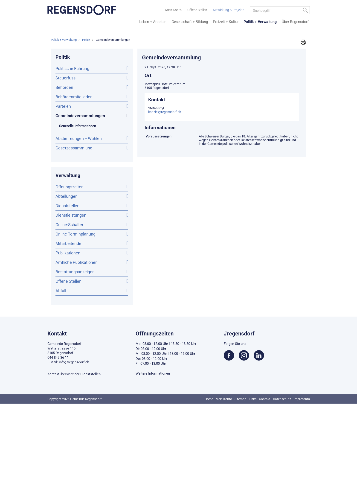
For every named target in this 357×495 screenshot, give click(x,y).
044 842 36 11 (58, 357)
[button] (303, 42)
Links (252, 399)
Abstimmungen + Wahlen (78, 138)
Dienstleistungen (70, 215)
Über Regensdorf (295, 22)
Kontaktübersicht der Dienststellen (74, 374)
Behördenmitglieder (73, 96)
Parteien (63, 106)
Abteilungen (66, 196)
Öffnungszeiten (69, 186)
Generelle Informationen (77, 126)
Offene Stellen (68, 281)
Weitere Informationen (153, 373)
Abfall (60, 290)
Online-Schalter (69, 224)
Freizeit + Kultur (225, 22)
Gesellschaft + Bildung (189, 22)
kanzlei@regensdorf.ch (164, 112)
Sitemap (240, 399)
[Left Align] (305, 11)
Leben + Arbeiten (152, 22)
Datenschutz (282, 399)
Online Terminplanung (75, 234)
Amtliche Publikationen (76, 262)
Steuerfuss (65, 78)
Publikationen (67, 252)
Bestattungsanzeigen (75, 271)
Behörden (64, 87)
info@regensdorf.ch (74, 362)
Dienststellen (67, 205)
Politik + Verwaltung (260, 22)
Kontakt (264, 399)
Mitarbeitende (68, 243)
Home (209, 399)
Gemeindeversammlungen (91, 115)
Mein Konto (224, 399)
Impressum (302, 399)
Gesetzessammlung (73, 148)
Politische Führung (72, 68)
